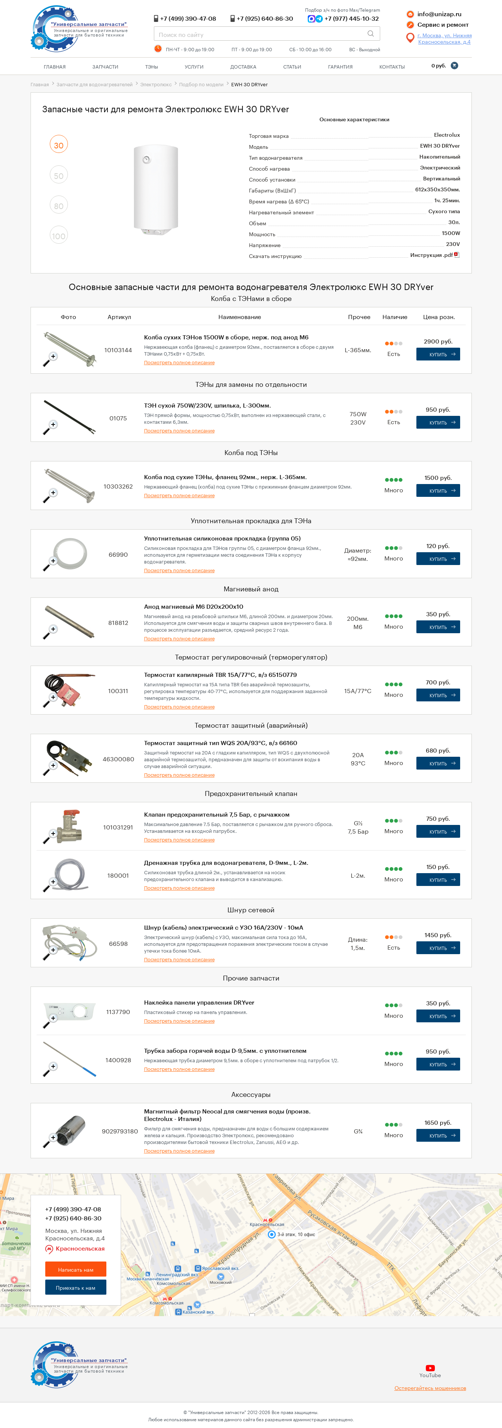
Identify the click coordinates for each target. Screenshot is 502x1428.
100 (59, 235)
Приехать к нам (75, 1287)
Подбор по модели (201, 83)
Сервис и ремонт (443, 25)
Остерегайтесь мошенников (430, 1387)
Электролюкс (156, 83)
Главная (55, 66)
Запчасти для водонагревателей (95, 83)
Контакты (392, 66)
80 (59, 205)
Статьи (292, 66)
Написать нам (76, 1269)
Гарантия (340, 66)
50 (59, 175)
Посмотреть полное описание (179, 362)
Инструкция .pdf (435, 255)
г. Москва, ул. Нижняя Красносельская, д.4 (445, 38)
